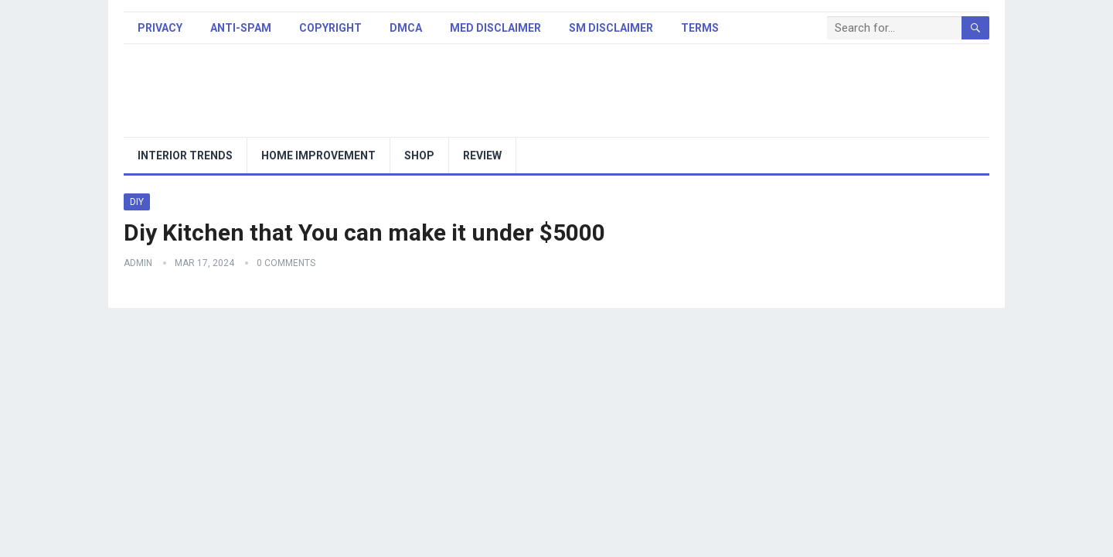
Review (482, 155)
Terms (700, 28)
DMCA (406, 28)
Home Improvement (318, 155)
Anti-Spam (240, 28)
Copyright (330, 28)
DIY (137, 201)
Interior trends (185, 155)
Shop (419, 155)
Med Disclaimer (495, 28)
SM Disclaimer (611, 28)
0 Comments (286, 263)
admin (138, 263)
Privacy (160, 28)
